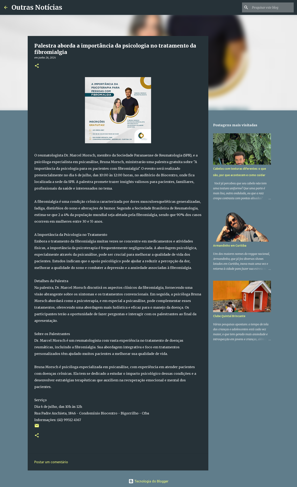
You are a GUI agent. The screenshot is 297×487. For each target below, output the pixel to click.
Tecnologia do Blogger (148, 481)
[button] (36, 66)
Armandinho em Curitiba (229, 245)
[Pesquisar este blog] (272, 7)
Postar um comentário (51, 462)
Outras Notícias (37, 7)
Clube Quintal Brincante (229, 316)
